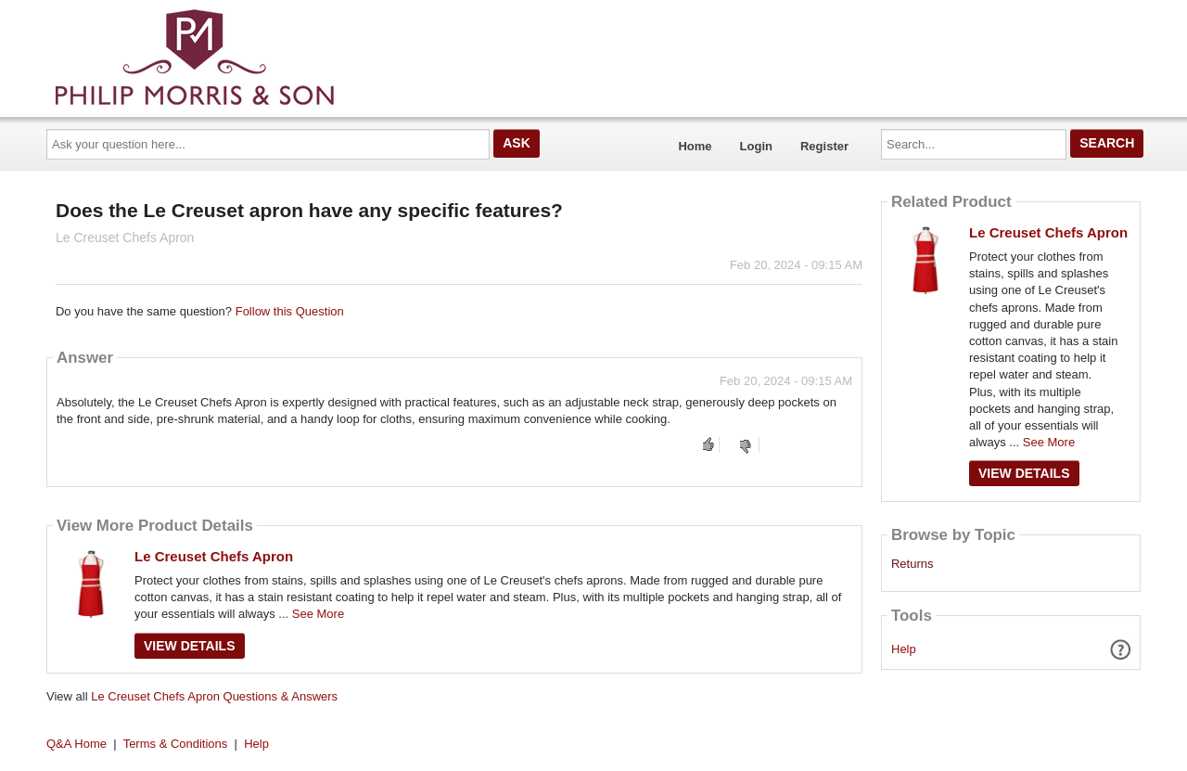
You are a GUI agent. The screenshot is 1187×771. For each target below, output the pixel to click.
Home (694, 146)
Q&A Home (76, 744)
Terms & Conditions (175, 744)
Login (756, 146)
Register (824, 146)
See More (318, 614)
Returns (912, 564)
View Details (190, 645)
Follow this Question (290, 311)
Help (903, 649)
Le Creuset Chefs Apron (213, 556)
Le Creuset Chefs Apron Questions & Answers (214, 696)
